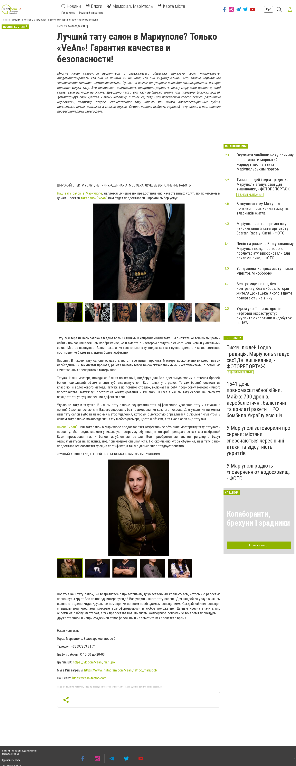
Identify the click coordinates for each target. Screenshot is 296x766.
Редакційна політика (91, 12)
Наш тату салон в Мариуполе (79, 193)
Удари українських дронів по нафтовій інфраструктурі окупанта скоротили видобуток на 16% (264, 315)
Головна (6, 19)
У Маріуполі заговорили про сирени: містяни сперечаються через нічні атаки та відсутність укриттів (258, 440)
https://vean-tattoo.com (89, 678)
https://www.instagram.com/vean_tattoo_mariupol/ (120, 670)
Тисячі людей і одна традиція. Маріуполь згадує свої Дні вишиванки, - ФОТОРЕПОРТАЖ (263, 184)
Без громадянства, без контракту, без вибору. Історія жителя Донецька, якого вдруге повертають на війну (264, 290)
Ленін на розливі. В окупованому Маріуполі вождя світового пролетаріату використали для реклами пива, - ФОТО (265, 250)
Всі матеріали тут (259, 545)
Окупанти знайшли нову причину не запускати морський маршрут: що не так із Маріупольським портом (265, 162)
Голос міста (68, 12)
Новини (71, 6)
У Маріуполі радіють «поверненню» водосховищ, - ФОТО (258, 471)
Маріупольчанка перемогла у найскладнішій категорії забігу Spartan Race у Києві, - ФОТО (262, 228)
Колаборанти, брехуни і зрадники (258, 518)
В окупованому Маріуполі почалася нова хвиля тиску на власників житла (262, 208)
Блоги (94, 6)
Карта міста (171, 6)
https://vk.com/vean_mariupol (94, 662)
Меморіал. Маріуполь (130, 6)
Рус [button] (267, 9)
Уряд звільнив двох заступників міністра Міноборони (264, 271)
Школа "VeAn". (67, 427)
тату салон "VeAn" (94, 198)
